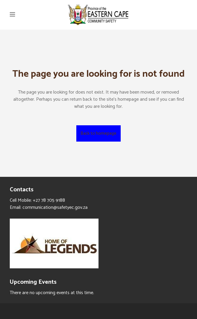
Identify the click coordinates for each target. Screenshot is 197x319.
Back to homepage (98, 133)
